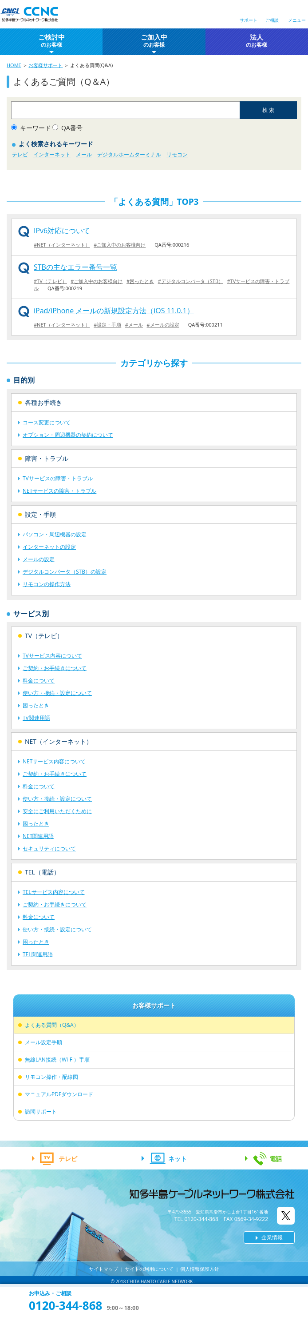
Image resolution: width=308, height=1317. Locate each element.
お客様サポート (45, 65)
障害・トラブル (46, 458)
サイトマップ (103, 1268)
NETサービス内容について (54, 761)
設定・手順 (40, 514)
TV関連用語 (36, 718)
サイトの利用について (149, 1268)
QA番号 (72, 128)
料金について (39, 680)
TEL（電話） (42, 872)
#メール (134, 324)
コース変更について (47, 422)
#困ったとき (140, 281)
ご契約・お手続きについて (55, 668)
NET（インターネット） (58, 741)
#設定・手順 (107, 324)
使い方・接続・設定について (57, 693)
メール (84, 154)
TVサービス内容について (52, 655)
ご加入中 (154, 40)
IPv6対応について (62, 230)
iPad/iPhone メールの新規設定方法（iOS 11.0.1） (114, 310)
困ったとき (36, 705)
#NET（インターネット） (62, 244)
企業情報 (272, 1237)
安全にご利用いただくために (57, 811)
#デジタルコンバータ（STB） (190, 281)
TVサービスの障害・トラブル (58, 478)
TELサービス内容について (54, 892)
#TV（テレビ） (50, 281)
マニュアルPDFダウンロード (59, 1094)
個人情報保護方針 (199, 1268)
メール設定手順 (43, 1042)
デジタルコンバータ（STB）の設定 (65, 571)
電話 (275, 1158)
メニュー (297, 20)
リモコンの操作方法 (47, 584)
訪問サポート (41, 1111)
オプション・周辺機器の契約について (68, 435)
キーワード (35, 128)
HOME (14, 65)
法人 (256, 40)
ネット (177, 1158)
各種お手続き (43, 402)
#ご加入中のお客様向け (120, 244)
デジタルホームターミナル (129, 154)
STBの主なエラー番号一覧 (75, 267)
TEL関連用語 (38, 954)
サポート (248, 20)
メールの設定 (39, 559)
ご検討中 (51, 40)
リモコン (177, 154)
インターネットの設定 (49, 547)
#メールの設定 (163, 324)
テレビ (20, 154)
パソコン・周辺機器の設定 (55, 534)
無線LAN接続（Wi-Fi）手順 (57, 1059)
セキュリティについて (49, 848)
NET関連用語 (38, 836)
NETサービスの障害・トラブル (59, 491)
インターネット (52, 154)
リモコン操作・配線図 (51, 1077)
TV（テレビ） (44, 635)
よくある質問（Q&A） (52, 1025)
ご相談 (272, 20)
